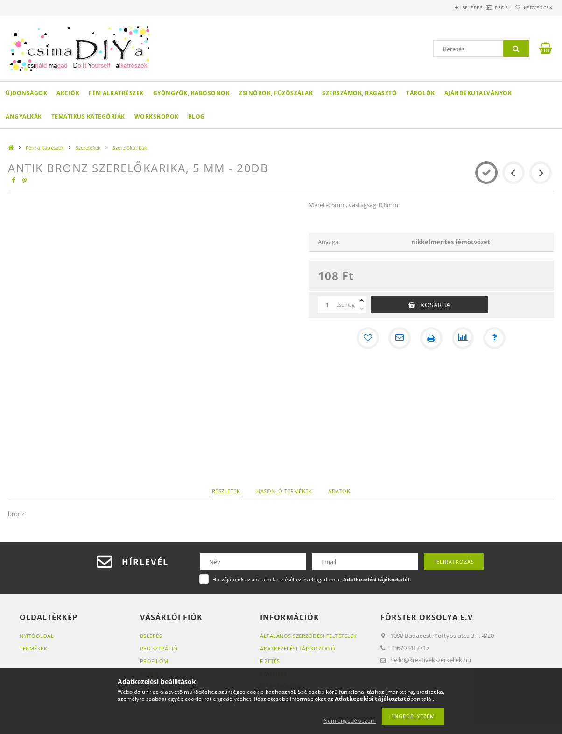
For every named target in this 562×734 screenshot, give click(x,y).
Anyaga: (329, 242)
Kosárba (435, 305)
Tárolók (420, 93)
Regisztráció (159, 648)
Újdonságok (26, 93)
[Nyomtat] (431, 338)
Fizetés (270, 660)
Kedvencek (533, 7)
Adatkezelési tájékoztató (297, 648)
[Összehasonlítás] (463, 338)
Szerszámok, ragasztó (359, 93)
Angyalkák (24, 116)
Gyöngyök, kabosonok (191, 93)
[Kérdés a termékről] (495, 338)
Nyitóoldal (37, 635)
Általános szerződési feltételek (308, 635)
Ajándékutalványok (478, 93)
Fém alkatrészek (116, 93)
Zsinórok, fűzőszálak (276, 93)
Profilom (154, 660)
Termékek (33, 648)
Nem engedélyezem (349, 721)
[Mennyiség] (327, 304)
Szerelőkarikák (129, 147)
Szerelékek (88, 147)
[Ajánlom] (399, 338)
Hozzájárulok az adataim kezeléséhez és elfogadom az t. (311, 579)
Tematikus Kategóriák (88, 116)
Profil (487, 7)
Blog (196, 116)
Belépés (446, 7)
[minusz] (361, 309)
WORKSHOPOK (156, 116)
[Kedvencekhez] (368, 338)
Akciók (67, 93)
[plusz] (361, 300)
